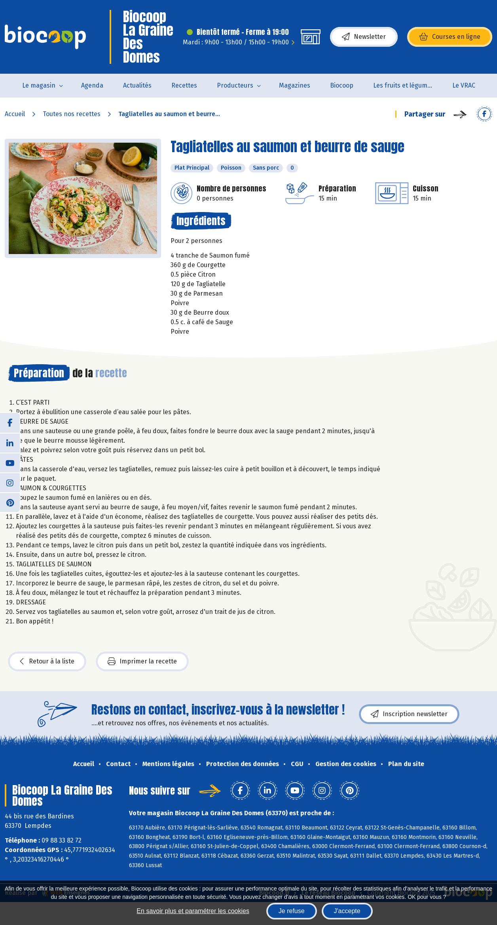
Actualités (137, 85)
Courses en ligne (449, 37)
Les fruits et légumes (403, 85)
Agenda (92, 85)
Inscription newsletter (409, 714)
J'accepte (347, 911)
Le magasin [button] (38, 85)
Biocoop (341, 85)
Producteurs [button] (235, 85)
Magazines (294, 85)
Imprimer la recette (142, 661)
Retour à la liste (47, 661)
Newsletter (364, 37)
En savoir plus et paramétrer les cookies (193, 911)
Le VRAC (463, 85)
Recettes (184, 85)
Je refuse (292, 911)
